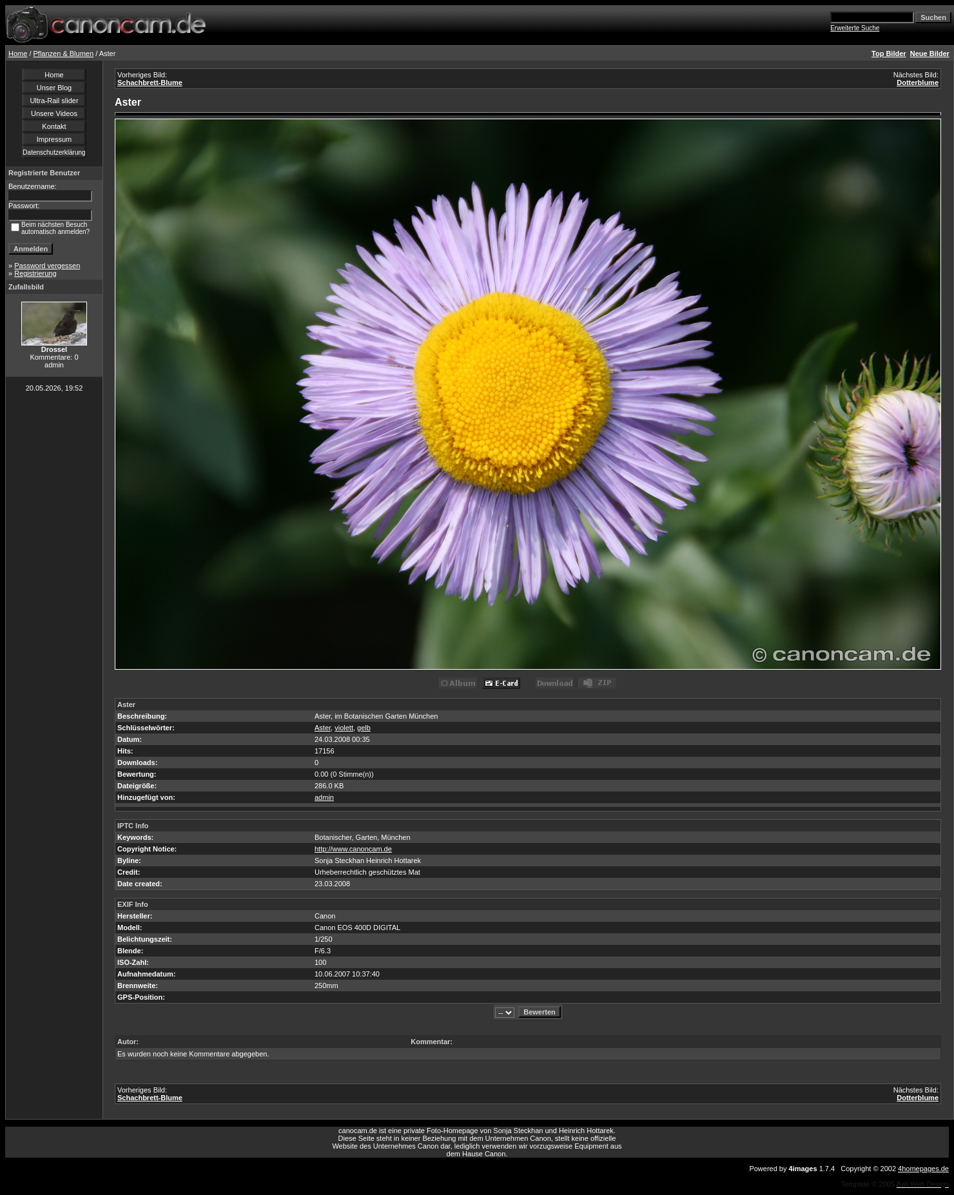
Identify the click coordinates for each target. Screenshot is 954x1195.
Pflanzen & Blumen (64, 53)
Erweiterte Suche (854, 28)
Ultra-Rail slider (54, 100)
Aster (323, 728)
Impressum (54, 139)
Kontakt (54, 126)
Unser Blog (54, 88)
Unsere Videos (54, 113)
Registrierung (35, 273)
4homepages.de (923, 1168)
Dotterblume (918, 82)
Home (17, 53)
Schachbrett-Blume (149, 82)
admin (324, 797)
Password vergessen (47, 265)
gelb (364, 728)
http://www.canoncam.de (353, 849)
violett (344, 728)
